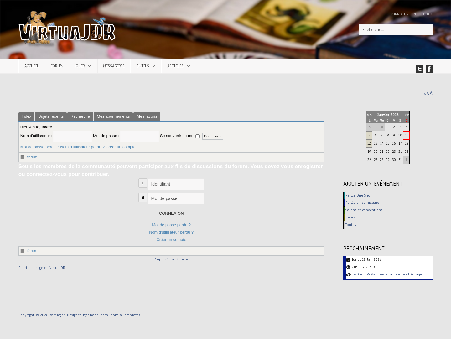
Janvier (383, 114)
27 (375, 159)
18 (406, 143)
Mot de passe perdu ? (39, 147)
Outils (142, 66)
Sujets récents (51, 116)
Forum (57, 66)
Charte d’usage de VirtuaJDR (41, 267)
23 (394, 151)
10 (400, 135)
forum (32, 157)
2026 (394, 114)
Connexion (400, 14)
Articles (175, 66)
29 (388, 159)
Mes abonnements (113, 116)
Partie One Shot (358, 195)
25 (406, 151)
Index (26, 116)
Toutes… (352, 224)
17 (400, 143)
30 (394, 159)
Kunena (182, 259)
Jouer (80, 66)
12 (369, 143)
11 (406, 135)
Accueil (31, 66)
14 (381, 143)
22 (388, 151)
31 (400, 159)
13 (375, 143)
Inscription (422, 14)
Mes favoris (147, 116)
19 (369, 151)
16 (394, 143)
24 (400, 151)
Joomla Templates (124, 314)
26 (369, 159)
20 (376, 151)
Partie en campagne (362, 202)
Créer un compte (121, 147)
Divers (350, 217)
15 (387, 143)
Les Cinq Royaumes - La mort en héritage (387, 274)
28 (381, 159)
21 (381, 151)
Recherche (80, 116)
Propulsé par (165, 259)
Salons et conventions (363, 210)
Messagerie (113, 66)
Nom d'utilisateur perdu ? (82, 147)
